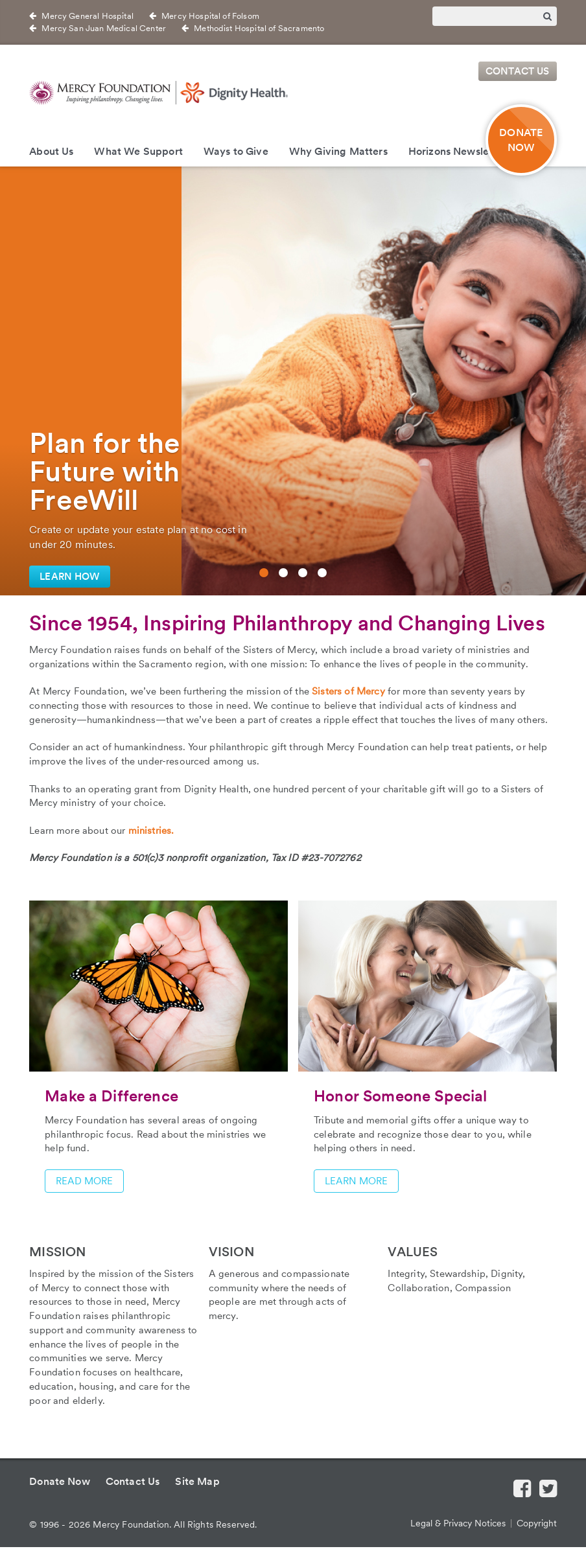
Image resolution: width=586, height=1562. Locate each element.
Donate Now (59, 1481)
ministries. (151, 830)
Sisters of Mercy (348, 691)
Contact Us (518, 71)
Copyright (537, 1523)
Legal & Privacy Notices (458, 1523)
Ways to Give (236, 151)
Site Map (197, 1481)
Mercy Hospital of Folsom (210, 16)
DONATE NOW (521, 140)
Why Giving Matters (338, 151)
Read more (84, 1181)
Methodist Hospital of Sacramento (259, 28)
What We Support (138, 151)
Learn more (356, 1181)
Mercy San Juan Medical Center (103, 28)
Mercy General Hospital (87, 16)
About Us (51, 151)
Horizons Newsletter (457, 151)
